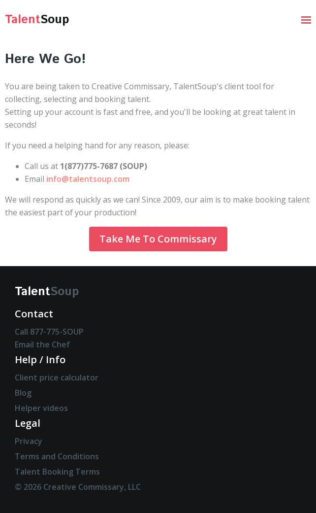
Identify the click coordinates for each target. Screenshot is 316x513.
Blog (23, 392)
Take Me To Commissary (158, 238)
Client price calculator (56, 377)
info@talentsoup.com (87, 178)
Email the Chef (42, 344)
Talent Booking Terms (57, 471)
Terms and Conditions (57, 456)
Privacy (28, 441)
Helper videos (41, 408)
